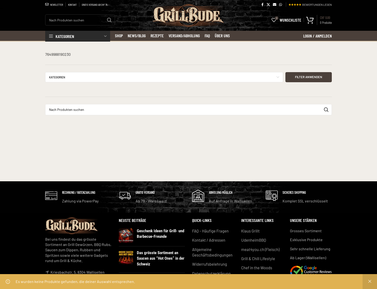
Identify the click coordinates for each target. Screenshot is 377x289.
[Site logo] (189, 21)
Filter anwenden (308, 77)
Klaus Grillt (250, 230)
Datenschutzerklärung (211, 272)
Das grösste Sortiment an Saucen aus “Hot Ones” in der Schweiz (160, 258)
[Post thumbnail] (126, 235)
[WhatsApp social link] (280, 4)
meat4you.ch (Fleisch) (259, 248)
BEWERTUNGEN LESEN (310, 4)
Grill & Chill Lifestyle (258, 257)
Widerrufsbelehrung (209, 263)
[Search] (80, 19)
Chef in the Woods (256, 266)
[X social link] (268, 4)
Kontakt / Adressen (208, 239)
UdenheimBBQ (253, 239)
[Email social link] (274, 4)
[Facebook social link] (262, 4)
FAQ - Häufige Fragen (209, 230)
